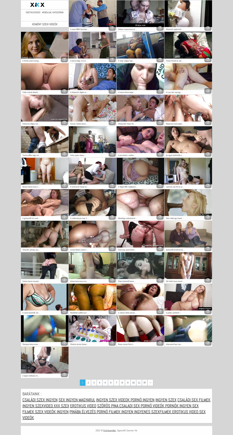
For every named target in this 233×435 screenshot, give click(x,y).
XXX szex (61, 405)
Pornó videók (153, 405)
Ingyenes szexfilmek (153, 411)
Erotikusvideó (33, 12)
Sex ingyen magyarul (77, 399)
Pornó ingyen (143, 399)
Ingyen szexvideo (38, 405)
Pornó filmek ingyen (115, 411)
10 (133, 382)
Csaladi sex (130, 405)
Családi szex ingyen (40, 399)
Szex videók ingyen (52, 411)
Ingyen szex (166, 399)
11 (139, 382)
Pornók (172, 405)
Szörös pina (108, 405)
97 (145, 382)
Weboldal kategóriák (53, 12)
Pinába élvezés (83, 411)
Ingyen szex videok (113, 399)
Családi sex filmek (194, 399)
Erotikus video (83, 405)
